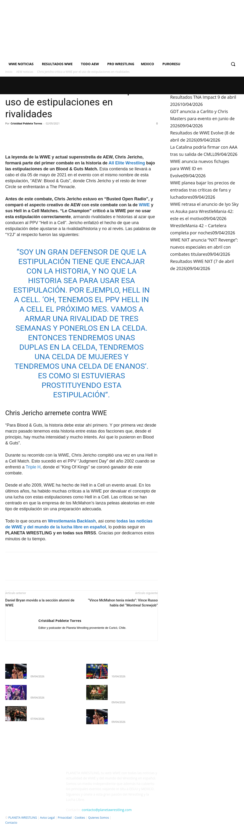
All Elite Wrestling (126, 163)
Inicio (8, 72)
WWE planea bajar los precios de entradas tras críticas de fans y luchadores (202, 190)
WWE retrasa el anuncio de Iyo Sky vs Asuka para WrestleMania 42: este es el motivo (204, 211)
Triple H (33, 467)
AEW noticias (24, 72)
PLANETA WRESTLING (22, 818)
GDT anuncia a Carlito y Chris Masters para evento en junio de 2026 (202, 118)
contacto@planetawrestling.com (107, 809)
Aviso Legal (47, 818)
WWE (144, 204)
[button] (233, 64)
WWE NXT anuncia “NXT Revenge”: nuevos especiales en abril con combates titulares (204, 247)
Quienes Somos (98, 818)
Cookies (80, 818)
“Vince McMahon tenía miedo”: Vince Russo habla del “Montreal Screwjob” (123, 602)
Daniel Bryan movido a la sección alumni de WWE (39, 602)
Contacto (11, 823)
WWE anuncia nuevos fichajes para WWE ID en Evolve (199, 168)
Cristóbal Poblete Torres (26, 123)
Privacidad (64, 818)
